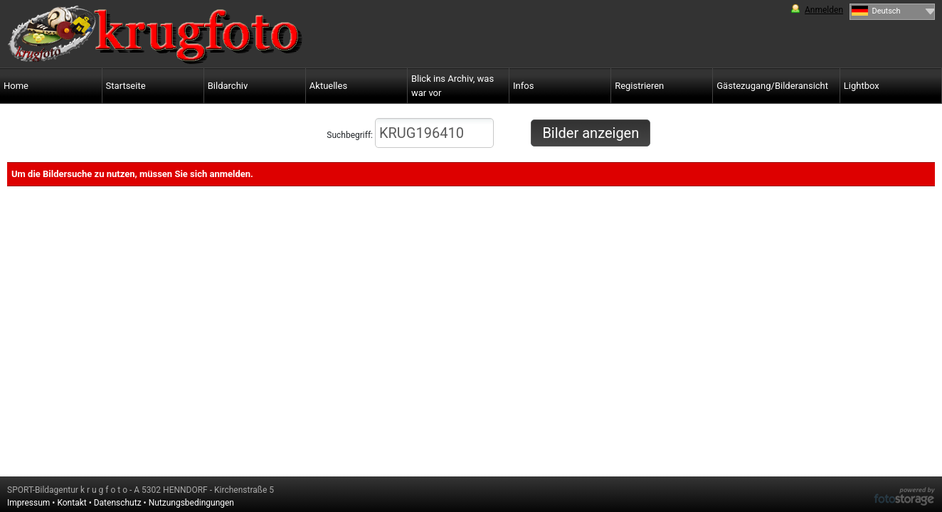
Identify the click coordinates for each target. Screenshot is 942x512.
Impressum (28, 503)
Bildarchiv (228, 85)
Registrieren (639, 85)
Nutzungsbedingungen (191, 503)
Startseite (126, 85)
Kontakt (71, 503)
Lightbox (861, 85)
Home (16, 85)
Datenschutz (118, 503)
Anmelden (824, 10)
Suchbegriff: (410, 133)
